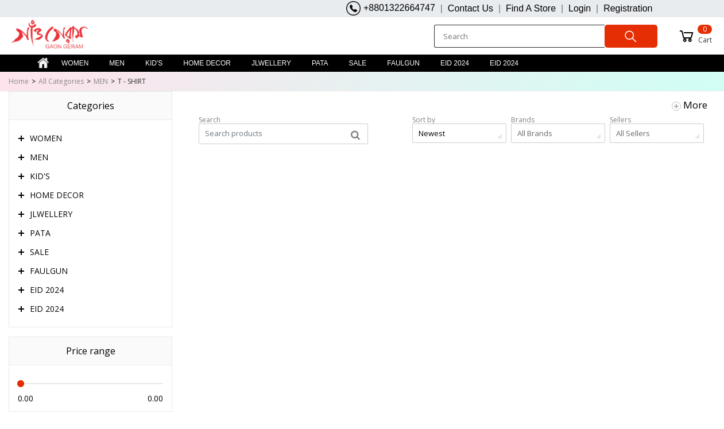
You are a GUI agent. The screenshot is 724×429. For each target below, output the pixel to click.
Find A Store (531, 8)
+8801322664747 (390, 8)
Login (579, 8)
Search (209, 120)
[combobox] (459, 133)
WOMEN (74, 63)
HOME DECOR (207, 63)
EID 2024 (454, 63)
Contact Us (470, 8)
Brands (523, 120)
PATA (320, 63)
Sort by (423, 120)
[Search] (519, 36)
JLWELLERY (271, 63)
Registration (627, 8)
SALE (358, 63)
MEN (117, 63)
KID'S (153, 63)
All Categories (61, 81)
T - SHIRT (132, 81)
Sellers (620, 120)
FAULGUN (403, 63)
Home (19, 81)
